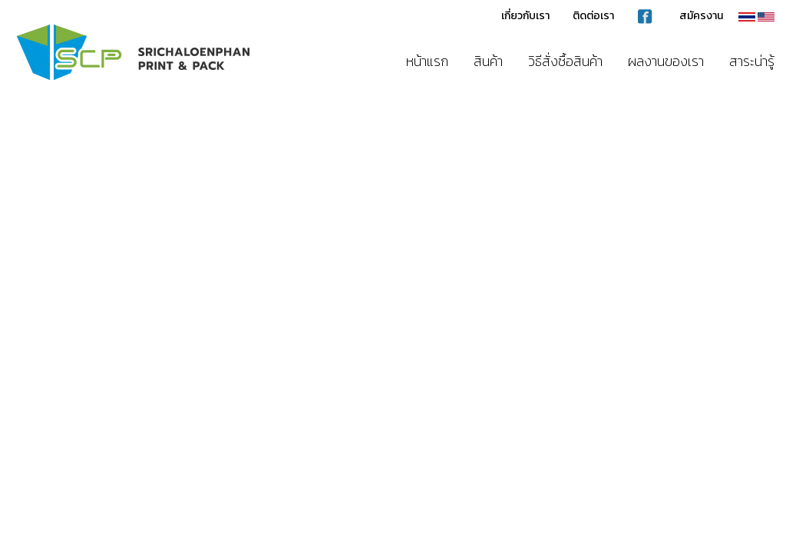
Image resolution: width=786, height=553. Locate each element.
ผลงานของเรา (666, 61)
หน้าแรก (427, 61)
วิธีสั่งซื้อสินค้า (565, 61)
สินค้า (488, 61)
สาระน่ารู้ (751, 61)
